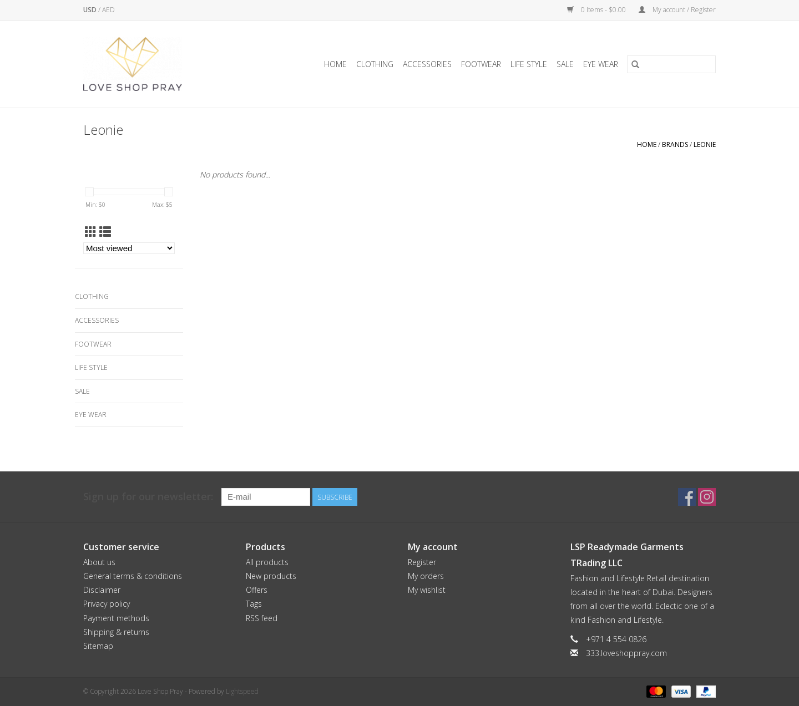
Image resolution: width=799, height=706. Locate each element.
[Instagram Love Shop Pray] (707, 497)
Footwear (481, 64)
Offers (256, 590)
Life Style (528, 64)
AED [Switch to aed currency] (108, 9)
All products (267, 562)
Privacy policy (106, 603)
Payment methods (116, 618)
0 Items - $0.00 (597, 9)
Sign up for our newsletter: (148, 496)
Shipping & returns (116, 632)
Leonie (705, 144)
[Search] (671, 64)
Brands (675, 144)
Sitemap (98, 646)
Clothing (374, 64)
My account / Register (677, 9)
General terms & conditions (132, 576)
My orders (426, 576)
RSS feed (261, 618)
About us (99, 562)
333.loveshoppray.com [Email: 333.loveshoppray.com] (626, 653)
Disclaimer (101, 590)
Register (422, 562)
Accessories (427, 64)
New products (271, 576)
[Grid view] (91, 232)
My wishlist (427, 590)
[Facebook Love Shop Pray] (687, 497)
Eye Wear (600, 64)
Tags (254, 603)
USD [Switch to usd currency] (90, 9)
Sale (565, 64)
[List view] (105, 232)
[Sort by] (129, 248)
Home (335, 64)
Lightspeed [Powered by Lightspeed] (242, 691)
